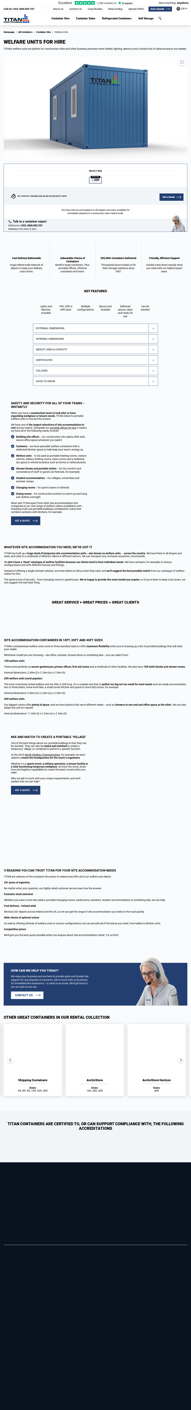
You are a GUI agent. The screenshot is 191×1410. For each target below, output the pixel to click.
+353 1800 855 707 (19, 8)
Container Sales (85, 18)
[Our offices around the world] (182, 9)
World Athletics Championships (42, 754)
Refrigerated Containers (117, 18)
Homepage (9, 32)
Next (181, 1060)
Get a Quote (157, 8)
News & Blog (115, 8)
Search (160, 18)
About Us (58, 8)
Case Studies (95, 8)
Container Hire (60, 18)
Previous (10, 1060)
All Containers (25, 32)
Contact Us (75, 8)
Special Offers (136, 8)
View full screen (182, 62)
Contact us (24, 995)
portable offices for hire (63, 427)
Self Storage (145, 18)
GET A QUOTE (22, 520)
